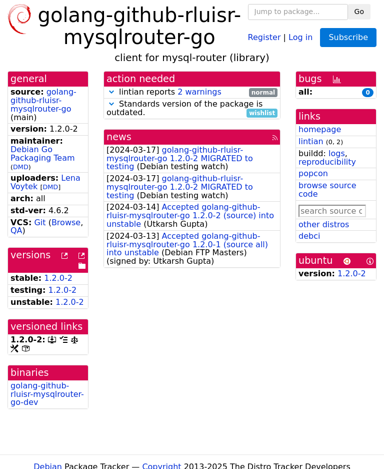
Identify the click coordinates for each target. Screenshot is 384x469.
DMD (20, 167)
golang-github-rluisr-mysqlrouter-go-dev (47, 394)
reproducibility (327, 162)
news (119, 137)
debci (309, 236)
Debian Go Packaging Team (42, 154)
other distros (323, 224)
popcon (313, 173)
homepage (319, 129)
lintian (311, 141)
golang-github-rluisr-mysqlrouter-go (43, 100)
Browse (66, 222)
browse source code (327, 190)
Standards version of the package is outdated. (192, 108)
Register (264, 37)
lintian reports (192, 92)
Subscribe (348, 37)
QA (16, 230)
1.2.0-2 (58, 278)
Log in (300, 37)
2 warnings (200, 92)
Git (40, 222)
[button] (111, 92)
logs (336, 153)
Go (359, 12)
